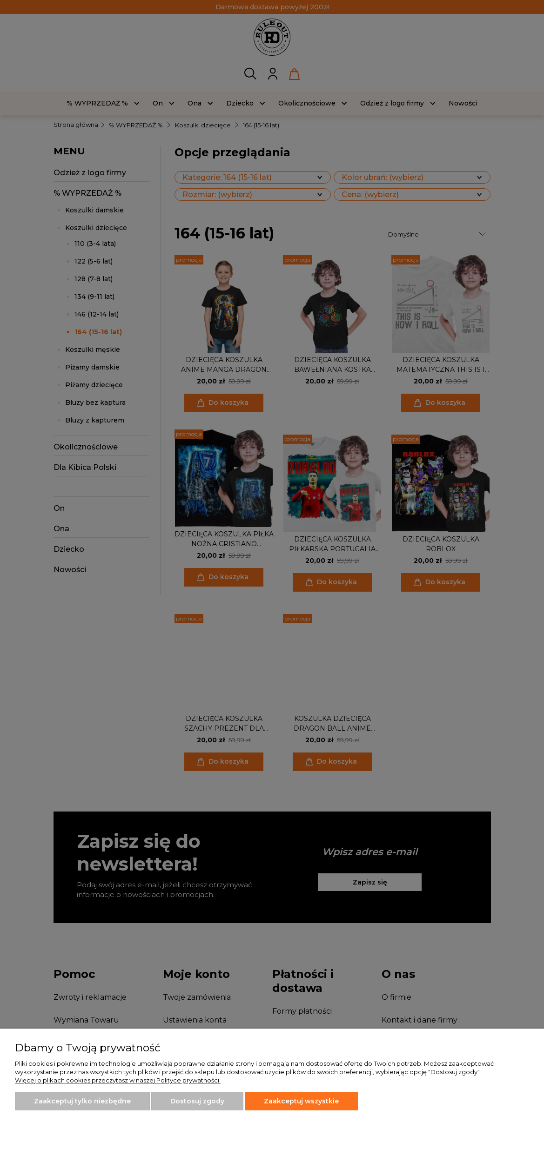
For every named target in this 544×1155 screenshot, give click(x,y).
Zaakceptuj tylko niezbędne (82, 1101)
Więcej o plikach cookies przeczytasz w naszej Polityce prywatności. (118, 1080)
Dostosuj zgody (197, 1101)
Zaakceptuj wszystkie (301, 1101)
